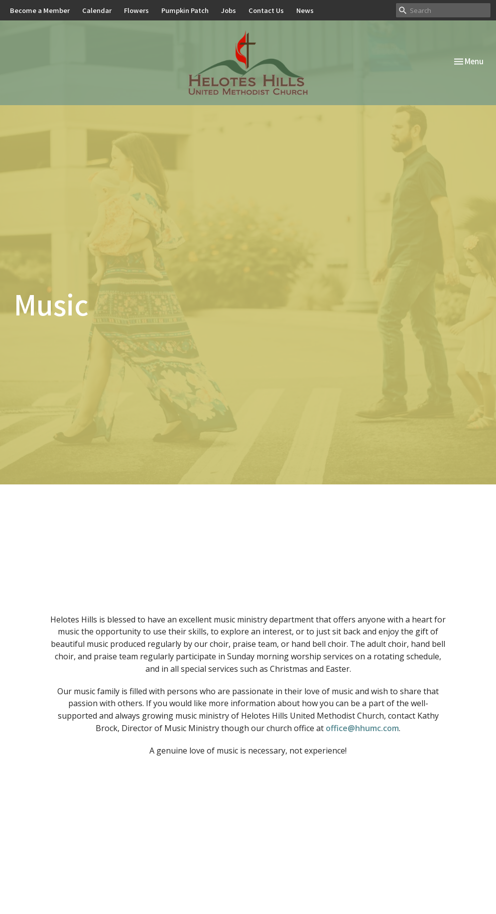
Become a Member (40, 10)
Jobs (228, 10)
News (305, 10)
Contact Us (266, 10)
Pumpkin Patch (185, 10)
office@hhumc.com (362, 728)
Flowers (136, 10)
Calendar (97, 10)
